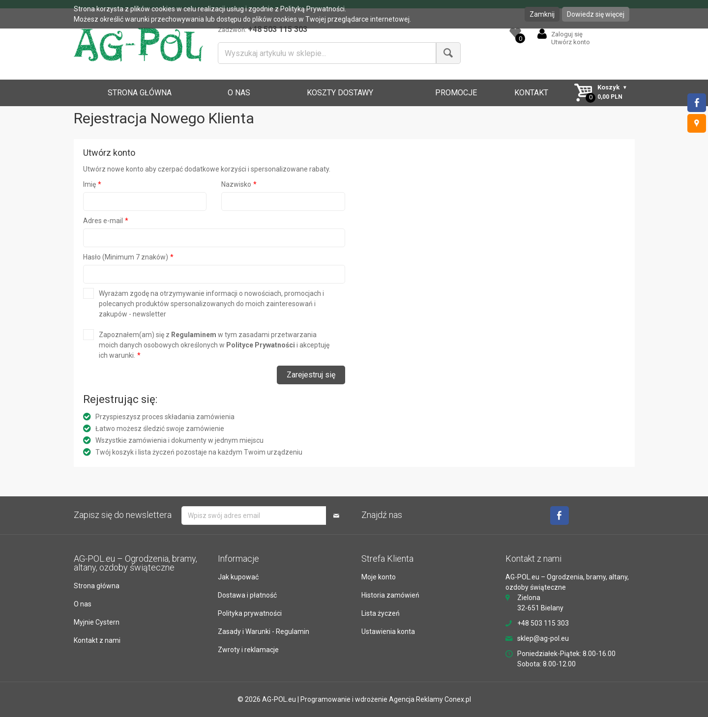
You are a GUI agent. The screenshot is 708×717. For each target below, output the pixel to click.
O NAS (239, 92)
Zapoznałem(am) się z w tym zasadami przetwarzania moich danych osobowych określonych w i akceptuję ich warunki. (214, 345)
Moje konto (378, 577)
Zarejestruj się (311, 374)
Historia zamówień (390, 595)
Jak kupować (238, 577)
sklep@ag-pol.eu (543, 638)
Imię (89, 184)
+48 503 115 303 (543, 623)
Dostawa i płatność (247, 595)
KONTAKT (531, 92)
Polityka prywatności (250, 613)
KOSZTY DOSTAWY (340, 92)
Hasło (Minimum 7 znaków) (125, 257)
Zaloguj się (567, 34)
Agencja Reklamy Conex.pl (430, 699)
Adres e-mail (103, 221)
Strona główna (96, 586)
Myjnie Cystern (96, 622)
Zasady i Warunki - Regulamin (263, 631)
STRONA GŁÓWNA (140, 92)
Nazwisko (236, 184)
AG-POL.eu (279, 699)
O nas (82, 604)
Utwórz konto (570, 42)
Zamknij (542, 14)
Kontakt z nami (97, 640)
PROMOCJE (456, 92)
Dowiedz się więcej (595, 14)
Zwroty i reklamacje (248, 650)
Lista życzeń (380, 613)
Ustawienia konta (388, 631)
